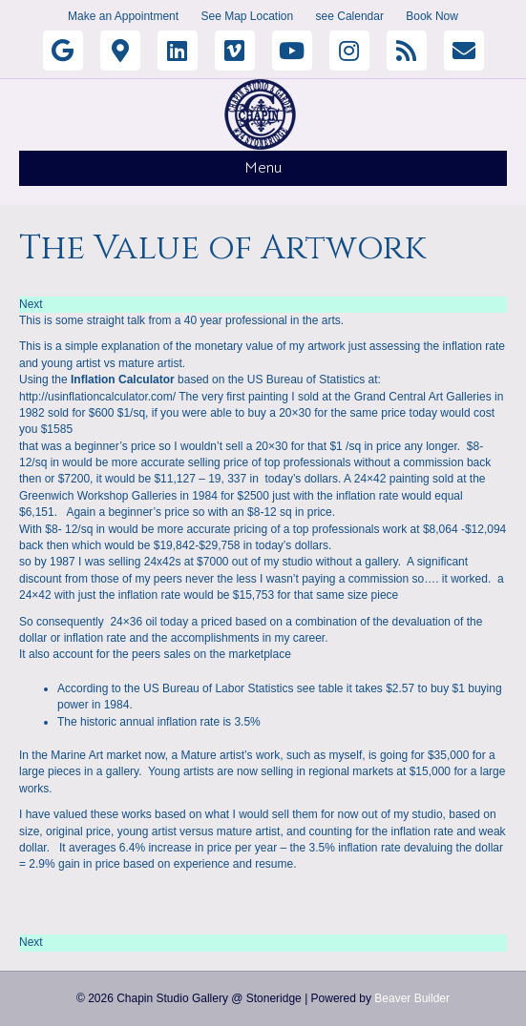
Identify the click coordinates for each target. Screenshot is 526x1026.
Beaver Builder (412, 998)
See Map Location (246, 16)
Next (31, 304)
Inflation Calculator (123, 379)
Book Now (432, 16)
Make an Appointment (123, 16)
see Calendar (350, 16)
